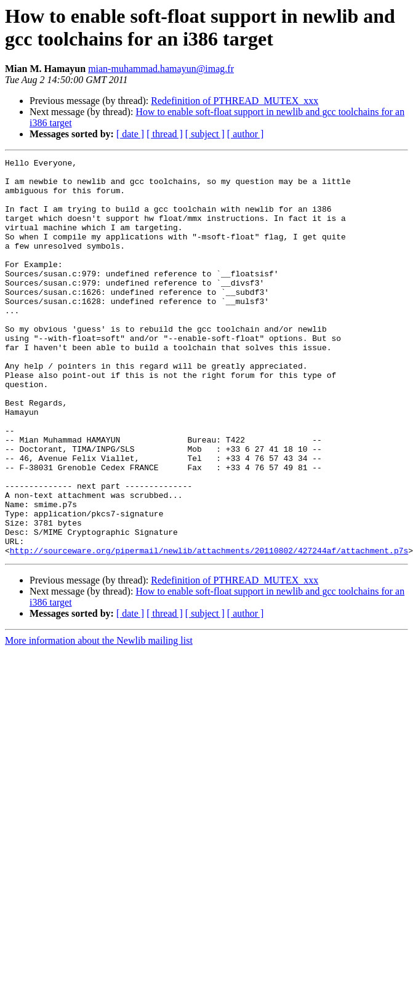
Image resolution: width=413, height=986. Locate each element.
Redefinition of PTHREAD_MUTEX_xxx (234, 100)
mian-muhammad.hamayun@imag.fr (161, 68)
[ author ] (245, 134)
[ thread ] (164, 134)
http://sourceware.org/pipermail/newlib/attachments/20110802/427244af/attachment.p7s (209, 629)
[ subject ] (205, 134)
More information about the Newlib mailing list (99, 720)
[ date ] (130, 134)
